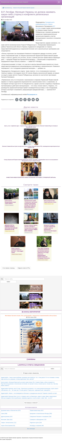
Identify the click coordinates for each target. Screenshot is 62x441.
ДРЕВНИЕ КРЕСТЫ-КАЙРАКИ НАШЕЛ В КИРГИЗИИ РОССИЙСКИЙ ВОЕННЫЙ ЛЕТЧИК (11, 227)
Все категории (31, 428)
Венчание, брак (6, 419)
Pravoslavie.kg (7, 7)
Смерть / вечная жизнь (8, 422)
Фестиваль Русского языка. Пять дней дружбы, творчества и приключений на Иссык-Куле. (31, 315)
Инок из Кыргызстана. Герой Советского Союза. (50, 201)
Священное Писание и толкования (40, 416)
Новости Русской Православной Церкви (23, 7)
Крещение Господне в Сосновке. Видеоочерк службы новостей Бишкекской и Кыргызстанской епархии (50, 228)
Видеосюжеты (48, 232)
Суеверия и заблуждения (38, 419)
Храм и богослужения (8, 425)
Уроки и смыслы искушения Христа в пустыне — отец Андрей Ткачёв (17, 250)
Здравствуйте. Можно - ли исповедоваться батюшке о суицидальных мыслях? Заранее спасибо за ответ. (29, 393)
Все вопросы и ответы (31, 402)
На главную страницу (8, 268)
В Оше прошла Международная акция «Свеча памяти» (10, 202)
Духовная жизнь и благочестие (10, 410)
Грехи (4, 413)
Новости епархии (9, 205)
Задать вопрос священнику (31, 373)
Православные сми (49, 203)
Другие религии (6, 416)
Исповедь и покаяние (37, 425)
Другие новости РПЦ (24, 268)
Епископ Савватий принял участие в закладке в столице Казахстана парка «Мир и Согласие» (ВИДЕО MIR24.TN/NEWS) (30, 228)
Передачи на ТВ (28, 232)
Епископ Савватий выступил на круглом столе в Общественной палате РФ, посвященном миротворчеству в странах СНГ (31, 147)
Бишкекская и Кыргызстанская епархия (14, 2)
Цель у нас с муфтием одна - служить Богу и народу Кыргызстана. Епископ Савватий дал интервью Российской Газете (31, 126)
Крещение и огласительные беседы (41, 413)
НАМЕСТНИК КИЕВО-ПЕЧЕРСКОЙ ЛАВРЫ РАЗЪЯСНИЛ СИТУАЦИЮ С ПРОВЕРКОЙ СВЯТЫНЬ (31, 177)
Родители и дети (36, 422)
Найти (8, 281)
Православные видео (17, 254)
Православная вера (36, 410)
